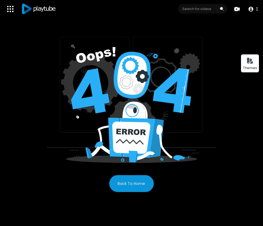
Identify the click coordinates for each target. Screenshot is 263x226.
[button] (253, 9)
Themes (250, 63)
